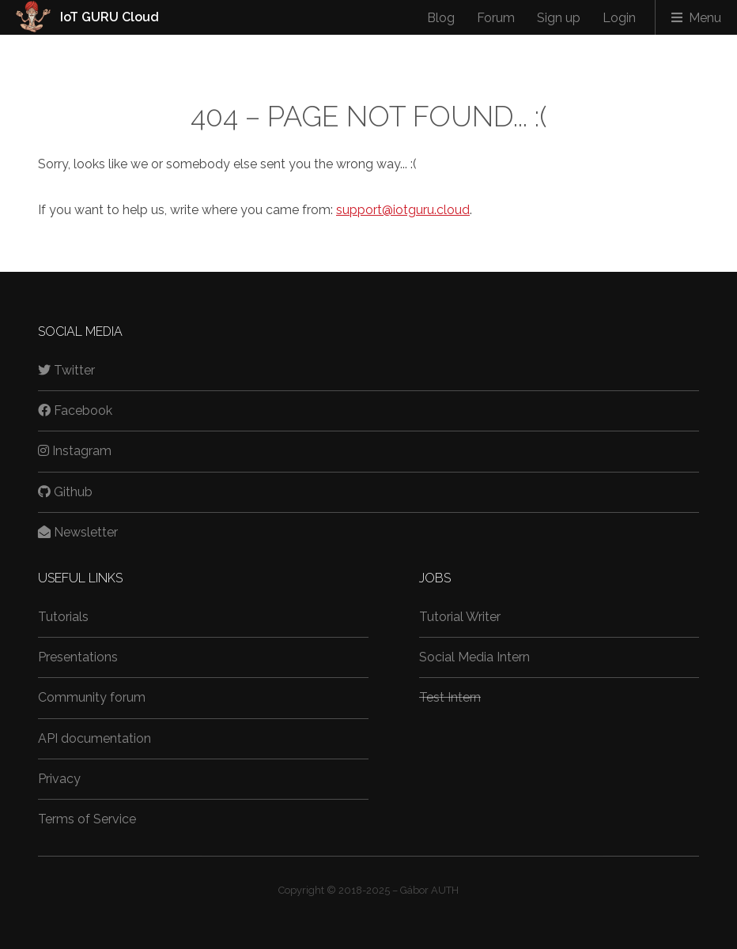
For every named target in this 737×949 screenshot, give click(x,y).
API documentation (94, 738)
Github (65, 491)
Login (619, 17)
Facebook (75, 410)
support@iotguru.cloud (403, 209)
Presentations (78, 657)
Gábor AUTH (429, 890)
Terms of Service (87, 819)
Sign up (558, 17)
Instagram (74, 450)
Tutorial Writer (460, 616)
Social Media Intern (474, 657)
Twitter (66, 370)
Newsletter (78, 532)
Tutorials (63, 616)
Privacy (59, 778)
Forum (496, 17)
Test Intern (450, 697)
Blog (441, 17)
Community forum (92, 697)
